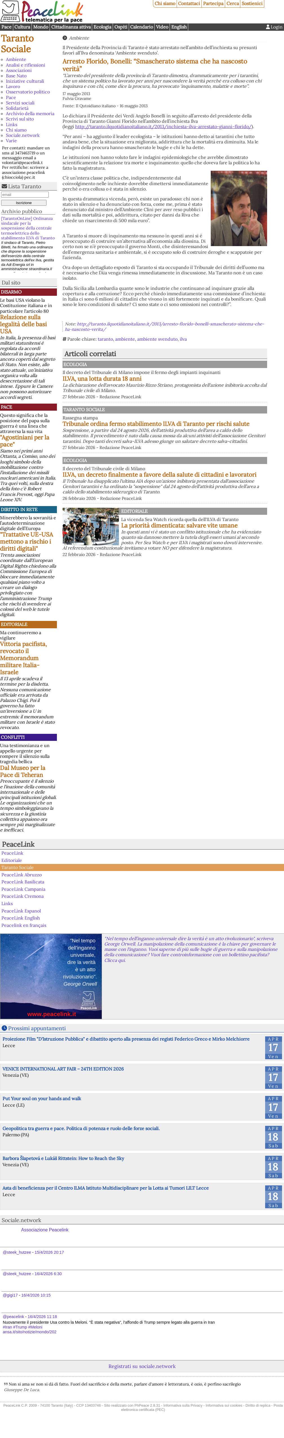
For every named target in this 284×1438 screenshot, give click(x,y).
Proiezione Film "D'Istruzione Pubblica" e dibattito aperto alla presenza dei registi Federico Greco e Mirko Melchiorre (126, 1039)
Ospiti (120, 27)
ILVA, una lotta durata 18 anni (160, 384)
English (179, 27)
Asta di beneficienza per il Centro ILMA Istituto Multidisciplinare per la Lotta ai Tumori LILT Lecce (106, 1188)
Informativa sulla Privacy (183, 1405)
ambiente (125, 339)
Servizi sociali (20, 103)
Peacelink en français (23, 925)
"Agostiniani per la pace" (24, 441)
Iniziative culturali (25, 81)
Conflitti (13, 737)
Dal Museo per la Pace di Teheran (22, 771)
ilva (183, 339)
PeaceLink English (20, 918)
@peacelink (13, 1316)
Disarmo (11, 292)
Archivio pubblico (21, 211)
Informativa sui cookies (224, 1405)
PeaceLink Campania (23, 889)
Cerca (233, 3)
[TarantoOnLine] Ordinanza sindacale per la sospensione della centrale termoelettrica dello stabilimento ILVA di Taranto (28, 228)
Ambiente (16, 59)
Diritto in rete (19, 509)
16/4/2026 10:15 (36, 1295)
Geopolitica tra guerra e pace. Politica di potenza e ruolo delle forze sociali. (81, 1128)
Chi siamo (165, 3)
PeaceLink (18, 844)
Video (162, 27)
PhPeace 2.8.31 (147, 1405)
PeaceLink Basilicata (22, 882)
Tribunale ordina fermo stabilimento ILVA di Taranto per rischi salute (192, 433)
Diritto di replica (257, 1405)
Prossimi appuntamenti (37, 1028)
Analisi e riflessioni (25, 65)
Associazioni (19, 70)
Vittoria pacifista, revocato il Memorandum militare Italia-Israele (23, 658)
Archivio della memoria (30, 113)
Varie (11, 140)
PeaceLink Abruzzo (21, 874)
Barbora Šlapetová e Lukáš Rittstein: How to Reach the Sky (63, 1158)
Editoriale (14, 624)
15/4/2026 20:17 (49, 1252)
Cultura (22, 27)
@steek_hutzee (17, 1252)
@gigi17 (10, 1295)
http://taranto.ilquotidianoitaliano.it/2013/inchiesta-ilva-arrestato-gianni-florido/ (163, 126)
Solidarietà (17, 108)
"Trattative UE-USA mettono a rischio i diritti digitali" (26, 541)
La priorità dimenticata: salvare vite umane (179, 556)
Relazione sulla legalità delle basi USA (23, 324)
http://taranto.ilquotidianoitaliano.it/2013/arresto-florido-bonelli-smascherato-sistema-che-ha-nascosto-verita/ (164, 326)
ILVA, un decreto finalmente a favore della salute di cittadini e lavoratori (189, 496)
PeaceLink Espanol (21, 910)
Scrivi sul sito (20, 119)
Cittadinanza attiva (71, 27)
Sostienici (252, 3)
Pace (6, 27)
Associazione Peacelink (44, 1229)
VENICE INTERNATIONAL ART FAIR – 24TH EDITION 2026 (63, 1069)
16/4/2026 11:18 (42, 1316)
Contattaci (189, 3)
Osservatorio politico (28, 92)
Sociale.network (23, 135)
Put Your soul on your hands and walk (42, 1098)
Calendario (141, 27)
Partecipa (213, 3)
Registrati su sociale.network (142, 1366)
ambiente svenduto (157, 339)
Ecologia (102, 27)
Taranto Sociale (17, 43)
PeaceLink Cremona (22, 896)
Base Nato (16, 75)
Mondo (40, 27)
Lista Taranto (24, 186)
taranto (105, 339)
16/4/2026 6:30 (48, 1273)
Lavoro (13, 86)
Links (11, 124)
